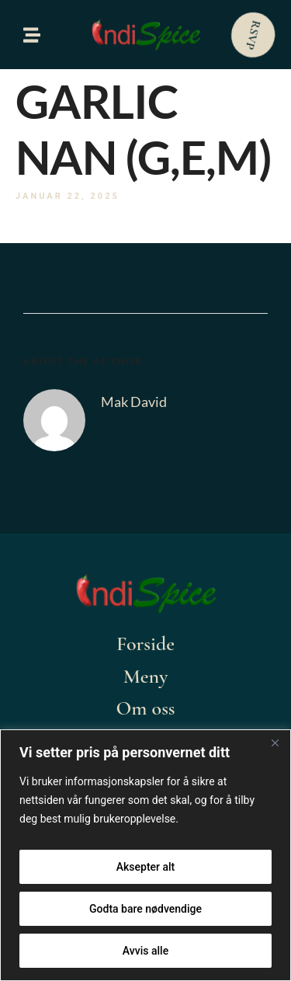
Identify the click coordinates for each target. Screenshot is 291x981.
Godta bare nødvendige (145, 909)
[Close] (274, 742)
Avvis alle (145, 950)
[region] (145, 855)
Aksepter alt (145, 867)
